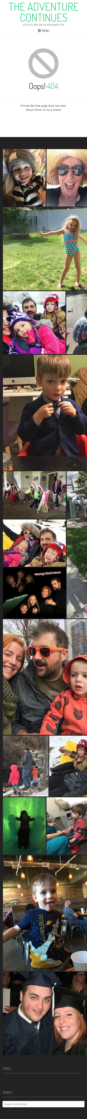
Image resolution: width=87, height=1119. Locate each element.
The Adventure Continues (44, 12)
